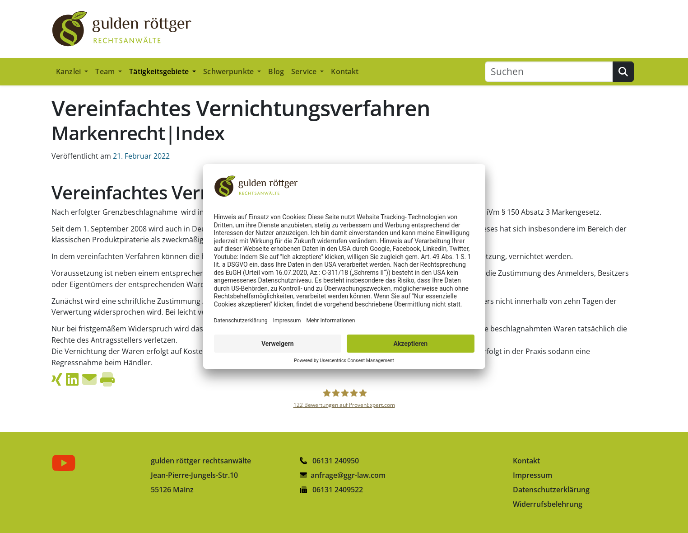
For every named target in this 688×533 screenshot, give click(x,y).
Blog (276, 71)
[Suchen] (549, 71)
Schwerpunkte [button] (229, 71)
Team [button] (105, 71)
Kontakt (344, 71)
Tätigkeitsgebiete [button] (160, 71)
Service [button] (304, 71)
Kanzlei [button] (69, 71)
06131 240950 (329, 461)
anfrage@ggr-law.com (348, 475)
